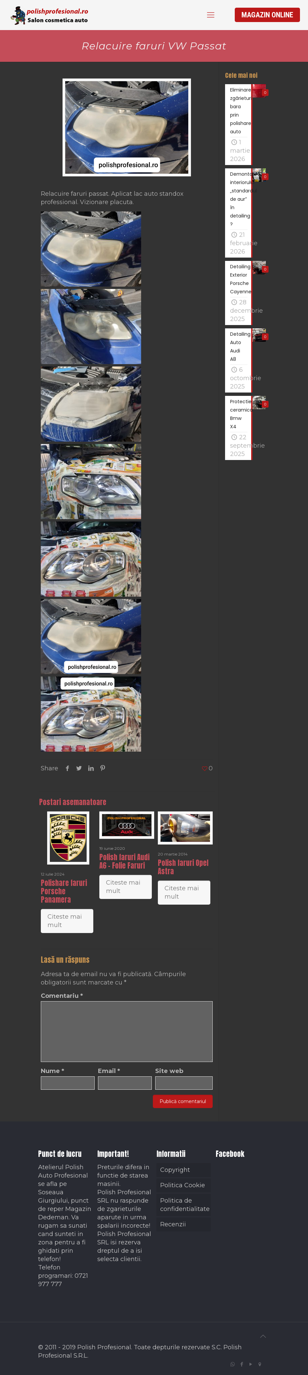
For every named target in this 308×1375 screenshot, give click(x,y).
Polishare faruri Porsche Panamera (64, 891)
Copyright (175, 1170)
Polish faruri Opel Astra (183, 867)
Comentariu (62, 996)
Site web (169, 1071)
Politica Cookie (182, 1185)
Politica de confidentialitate (185, 1205)
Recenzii (173, 1224)
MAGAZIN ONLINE (267, 15)
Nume (52, 1071)
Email (109, 1071)
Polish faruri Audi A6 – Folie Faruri (124, 861)
